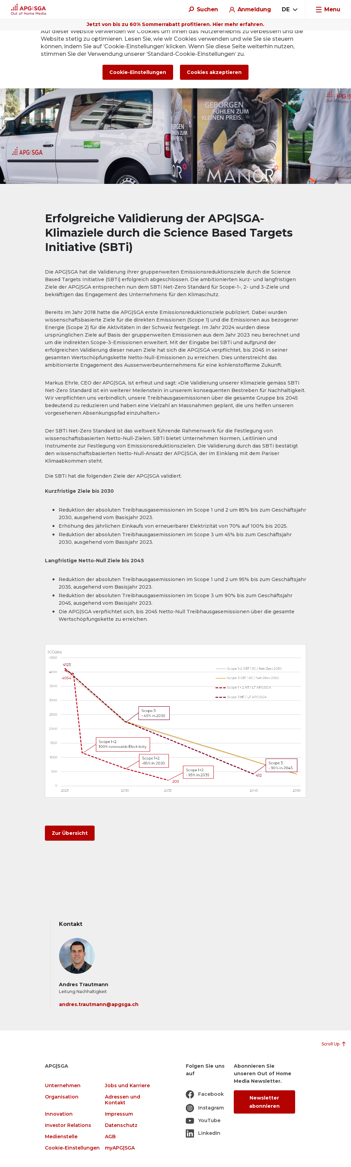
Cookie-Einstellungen (72, 1148)
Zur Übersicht (70, 833)
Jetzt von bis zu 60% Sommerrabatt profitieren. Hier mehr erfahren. (175, 24)
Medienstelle (61, 1137)
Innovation (59, 1114)
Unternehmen (63, 1086)
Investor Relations (68, 1125)
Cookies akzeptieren (214, 72)
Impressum (119, 1114)
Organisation (61, 1097)
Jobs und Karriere (127, 1086)
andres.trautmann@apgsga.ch (98, 1004)
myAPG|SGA (120, 1148)
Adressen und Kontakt (122, 1100)
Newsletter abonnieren (264, 1102)
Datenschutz (121, 1125)
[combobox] (289, 9)
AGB (110, 1137)
